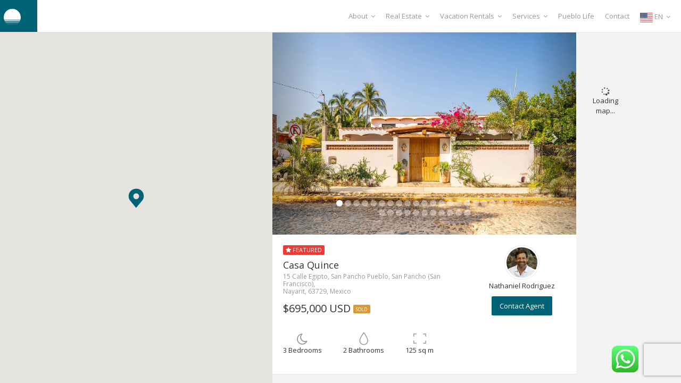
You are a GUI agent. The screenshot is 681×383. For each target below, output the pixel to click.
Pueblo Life (576, 16)
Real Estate (407, 16)
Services (529, 16)
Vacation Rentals (471, 16)
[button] (136, 198)
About (361, 16)
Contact (617, 16)
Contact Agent (522, 306)
